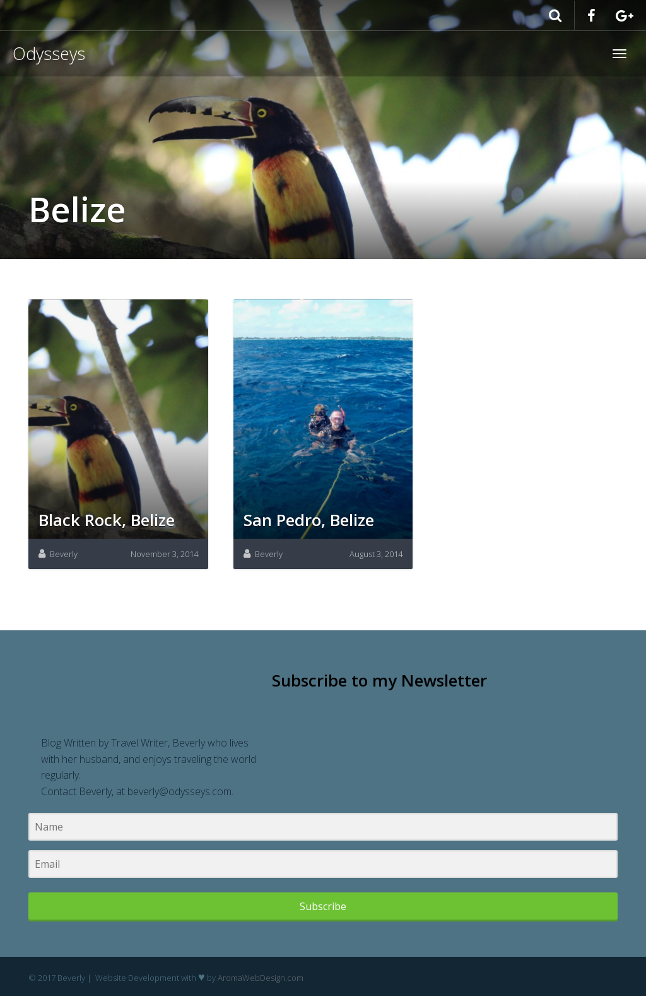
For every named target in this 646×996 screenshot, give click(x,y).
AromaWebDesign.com (260, 977)
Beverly (64, 554)
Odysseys (49, 53)
